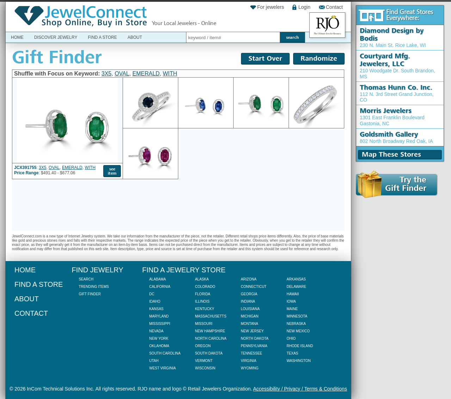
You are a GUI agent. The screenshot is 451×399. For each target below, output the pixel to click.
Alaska (202, 279)
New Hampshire (210, 331)
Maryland (158, 316)
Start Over (265, 58)
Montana (249, 324)
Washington (298, 361)
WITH (170, 74)
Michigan (249, 316)
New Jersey (252, 331)
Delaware (296, 287)
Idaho (154, 301)
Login (304, 7)
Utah (153, 361)
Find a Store (102, 37)
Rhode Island (299, 346)
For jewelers (270, 7)
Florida (202, 294)
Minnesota (296, 316)
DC (151, 294)
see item (112, 171)
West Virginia (162, 368)
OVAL (122, 74)
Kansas (156, 309)
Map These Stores (391, 154)
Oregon (202, 346)
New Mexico (298, 331)
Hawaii (292, 294)
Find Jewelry (97, 270)
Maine (292, 309)
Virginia (248, 361)
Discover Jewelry (55, 37)
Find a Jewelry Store (184, 270)
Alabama (157, 279)
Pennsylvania (254, 346)
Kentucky (204, 309)
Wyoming (249, 368)
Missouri (203, 324)
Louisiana (250, 309)
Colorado (205, 287)
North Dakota (254, 338)
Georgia (249, 294)
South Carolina (164, 353)
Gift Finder (90, 294)
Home (17, 37)
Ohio (291, 338)
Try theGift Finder (392, 184)
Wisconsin (205, 368)
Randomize (319, 58)
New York (158, 338)
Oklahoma (159, 346)
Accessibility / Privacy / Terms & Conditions (300, 389)
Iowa (291, 301)
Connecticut (253, 287)
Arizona (248, 279)
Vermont (203, 361)
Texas (292, 353)
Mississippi (159, 324)
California (159, 287)
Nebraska (295, 324)
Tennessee (251, 353)
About (135, 37)
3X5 (106, 74)
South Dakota (208, 353)
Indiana (248, 301)
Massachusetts (210, 316)
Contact (334, 7)
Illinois (202, 301)
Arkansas (295, 279)
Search (86, 279)
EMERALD (146, 74)
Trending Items (94, 287)
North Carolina (210, 338)
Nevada (156, 331)
